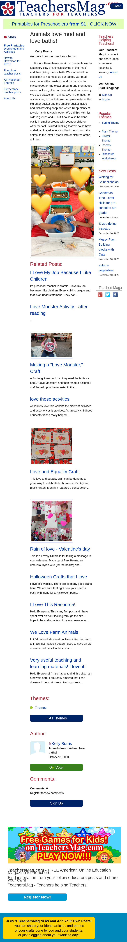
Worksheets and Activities (14, 48)
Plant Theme (110, 131)
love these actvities (49, 399)
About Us (9, 98)
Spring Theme (110, 122)
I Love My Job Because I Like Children (60, 275)
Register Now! (37, 897)
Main (12, 37)
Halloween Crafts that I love (58, 576)
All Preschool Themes (12, 81)
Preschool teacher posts (12, 72)
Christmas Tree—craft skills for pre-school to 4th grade (107, 202)
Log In (106, 99)
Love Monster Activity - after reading (59, 310)
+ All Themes (56, 718)
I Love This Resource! (52, 604)
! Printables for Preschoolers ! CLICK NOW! (63, 23)
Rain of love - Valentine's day (60, 548)
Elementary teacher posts (12, 91)
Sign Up (56, 803)
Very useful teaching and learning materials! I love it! (57, 663)
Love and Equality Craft (54, 471)
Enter (117, 6)
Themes (40, 707)
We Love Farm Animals (54, 632)
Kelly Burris (61, 743)
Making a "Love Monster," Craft (56, 368)
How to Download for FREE (12, 61)
